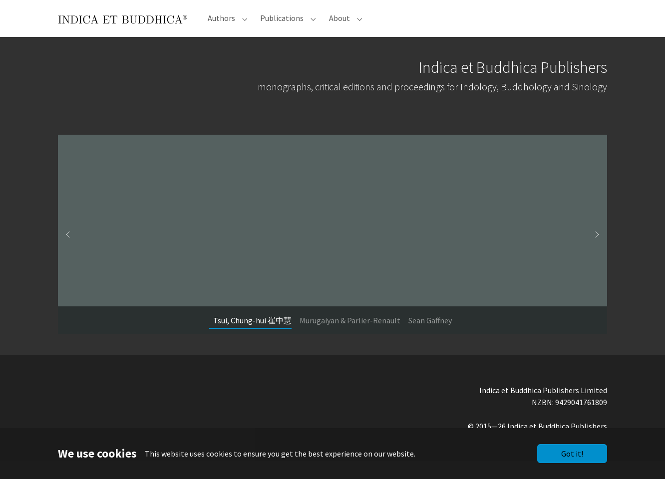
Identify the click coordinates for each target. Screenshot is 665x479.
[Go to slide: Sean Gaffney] (430, 338)
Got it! (572, 454)
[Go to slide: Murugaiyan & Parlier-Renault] (350, 338)
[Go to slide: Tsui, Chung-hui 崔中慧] (252, 338)
